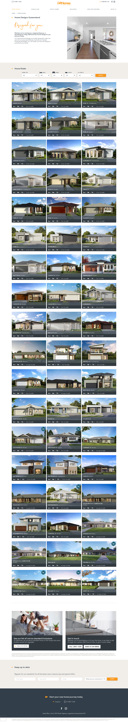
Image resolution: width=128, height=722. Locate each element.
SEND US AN (92, 647)
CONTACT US (105, 1)
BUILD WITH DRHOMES (93, 9)
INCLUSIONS (73, 9)
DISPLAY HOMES (54, 9)
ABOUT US (113, 9)
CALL (75, 647)
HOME (13, 13)
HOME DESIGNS (16, 9)
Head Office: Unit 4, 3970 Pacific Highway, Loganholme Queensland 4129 (64, 713)
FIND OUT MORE (22, 646)
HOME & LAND (35, 9)
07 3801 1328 (17, 1)
